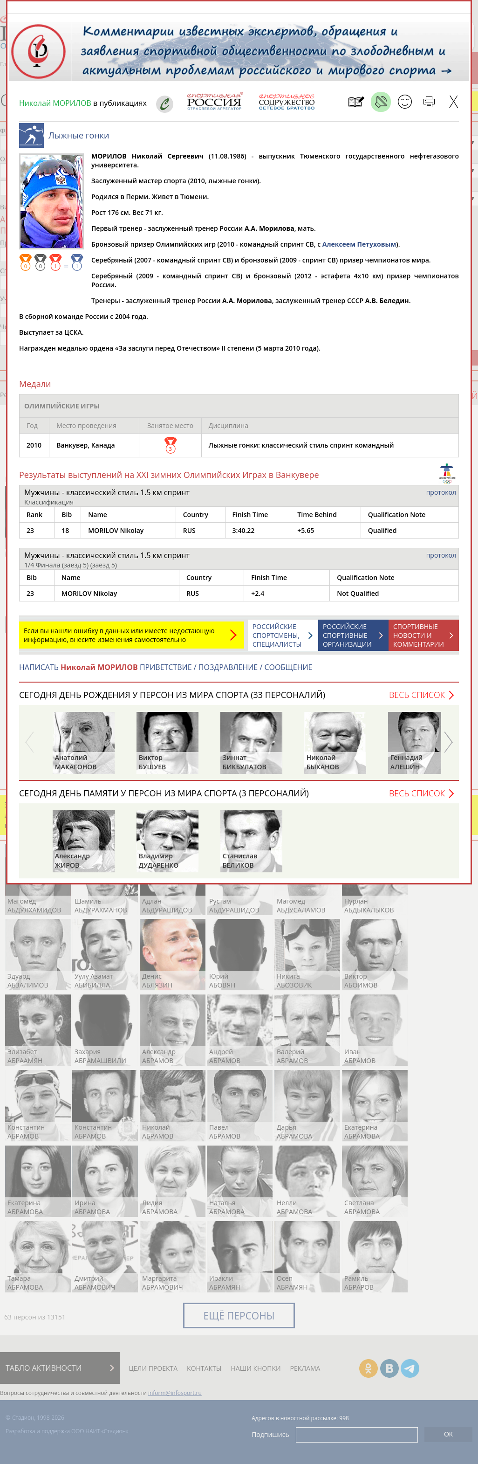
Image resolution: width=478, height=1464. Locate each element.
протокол (441, 496)
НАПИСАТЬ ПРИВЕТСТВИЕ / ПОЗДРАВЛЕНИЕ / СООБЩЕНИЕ (165, 672)
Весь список (417, 699)
